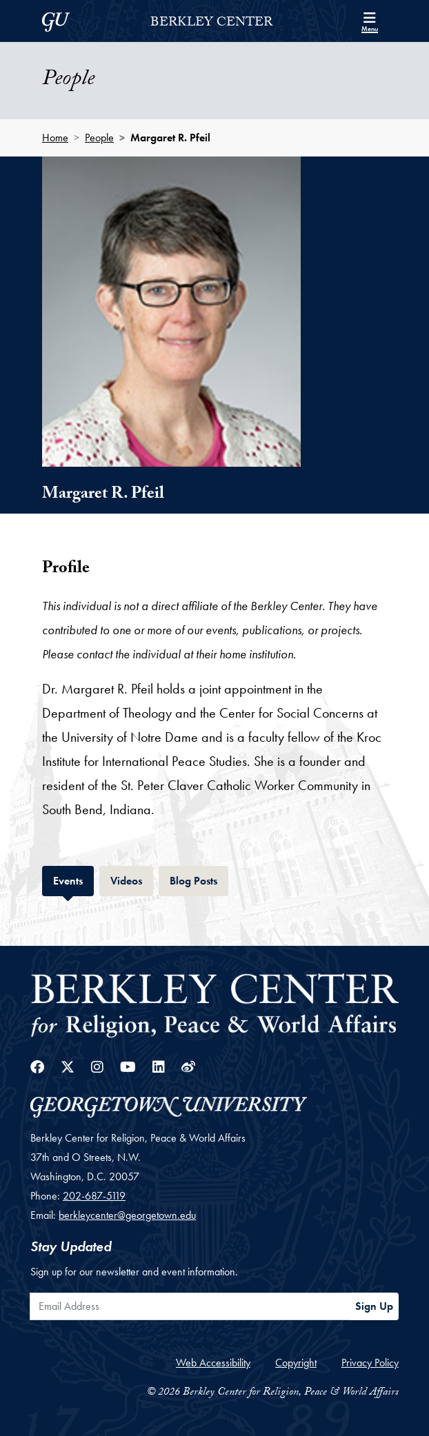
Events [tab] (73, 879)
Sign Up (374, 1306)
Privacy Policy (370, 1362)
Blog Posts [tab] (199, 879)
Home (55, 137)
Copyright (296, 1362)
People (99, 137)
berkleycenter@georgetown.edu (127, 1215)
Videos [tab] (131, 879)
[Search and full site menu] (369, 21)
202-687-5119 (94, 1196)
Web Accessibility (213, 1362)
